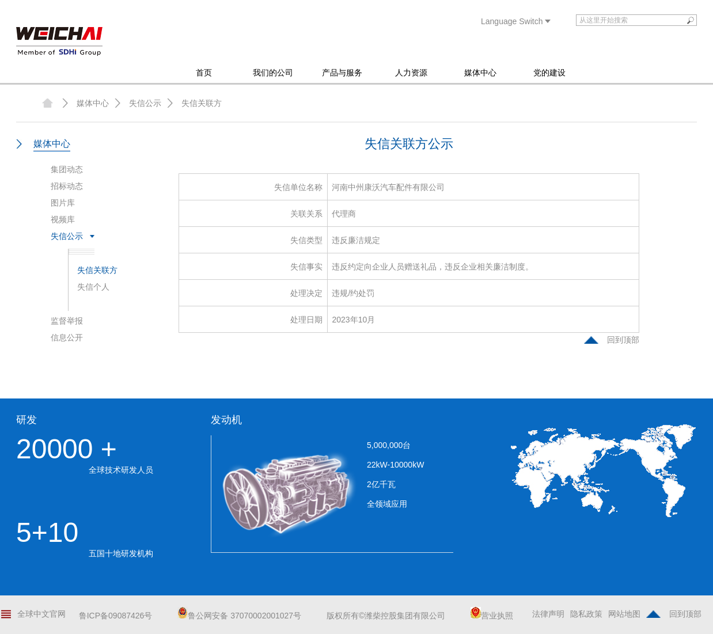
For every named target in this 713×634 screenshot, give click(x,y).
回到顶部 (623, 339)
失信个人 (93, 286)
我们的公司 (273, 72)
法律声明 (548, 613)
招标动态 (67, 186)
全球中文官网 (41, 613)
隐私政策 (586, 613)
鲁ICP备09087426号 (116, 615)
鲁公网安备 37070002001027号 (239, 615)
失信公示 (145, 103)
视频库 (63, 219)
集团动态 (67, 169)
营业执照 (492, 615)
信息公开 (67, 337)
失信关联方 (201, 103)
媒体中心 (480, 72)
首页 (204, 72)
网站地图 (624, 613)
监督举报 (67, 320)
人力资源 (411, 72)
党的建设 (549, 72)
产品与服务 (342, 72)
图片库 (63, 202)
